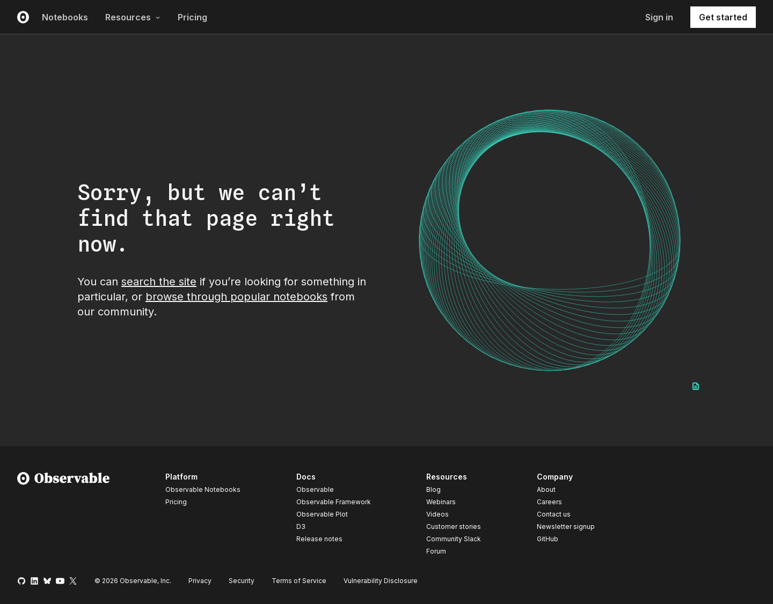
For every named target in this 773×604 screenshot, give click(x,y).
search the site (158, 281)
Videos (437, 514)
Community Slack (453, 539)
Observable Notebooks (202, 489)
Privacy (200, 581)
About (546, 489)
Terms (299, 581)
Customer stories (453, 526)
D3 (300, 526)
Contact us (554, 514)
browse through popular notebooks (236, 296)
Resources (133, 17)
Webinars (441, 502)
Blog (433, 489)
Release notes (319, 539)
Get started (723, 17)
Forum (436, 551)
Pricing (192, 17)
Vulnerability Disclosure (381, 581)
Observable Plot (322, 514)
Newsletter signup (566, 527)
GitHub (547, 539)
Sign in (659, 17)
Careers (549, 502)
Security (241, 581)
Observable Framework (333, 502)
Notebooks (65, 17)
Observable (315, 489)
